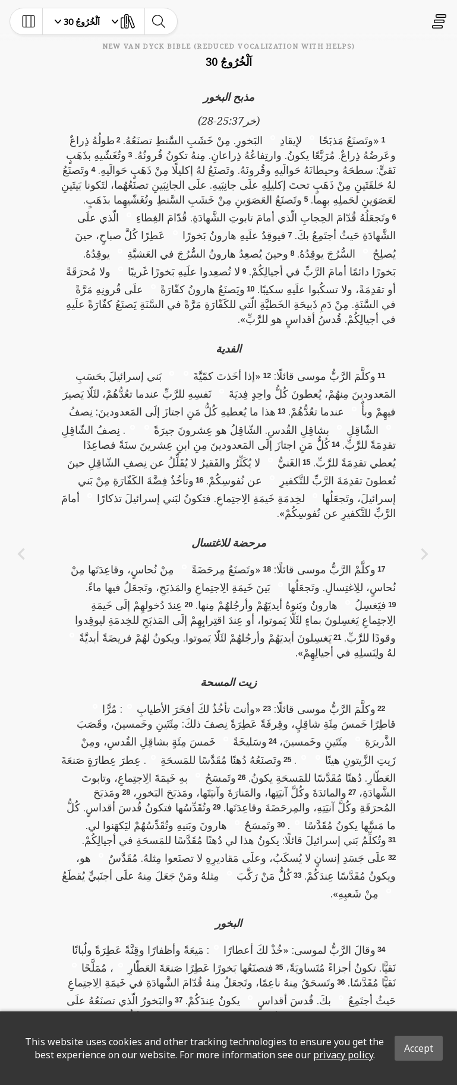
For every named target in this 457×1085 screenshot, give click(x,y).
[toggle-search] (158, 21)
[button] (312, 137)
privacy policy (343, 1054)
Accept (418, 1048)
